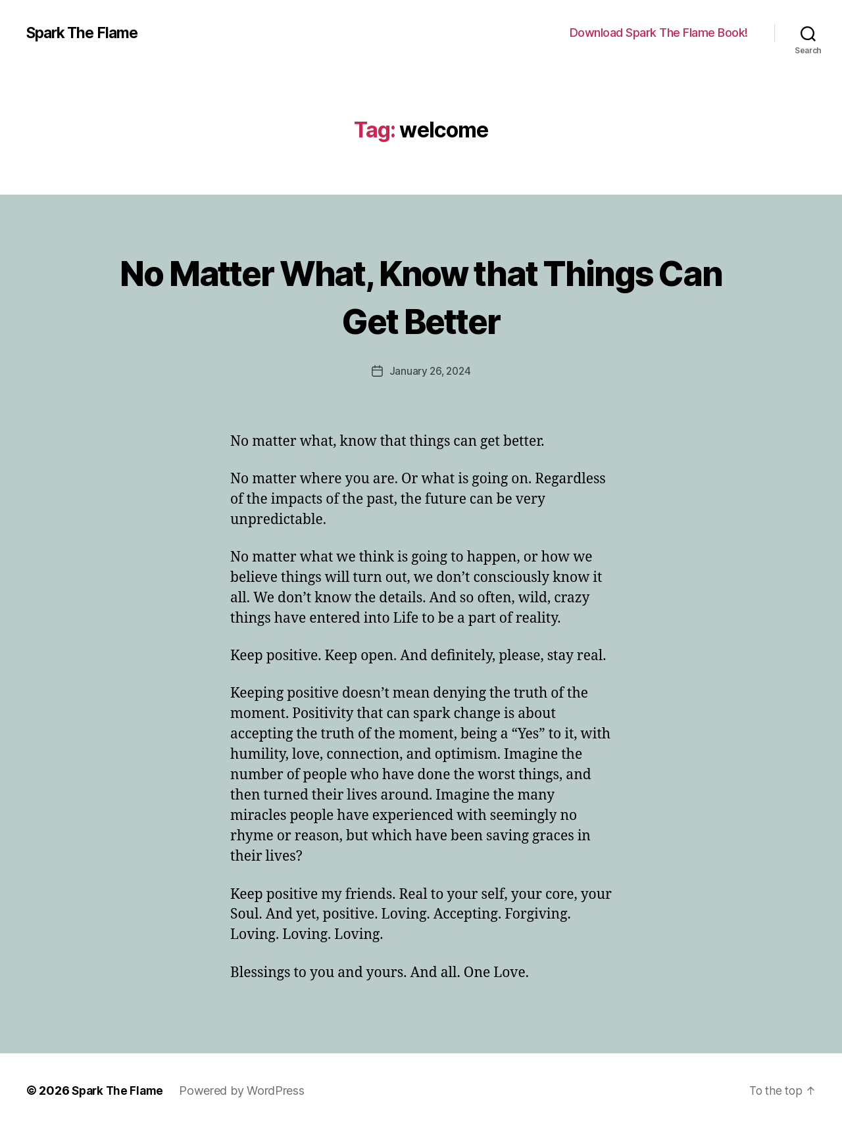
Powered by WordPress (246, 1090)
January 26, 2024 (429, 370)
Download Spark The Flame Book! (659, 32)
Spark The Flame (85, 33)
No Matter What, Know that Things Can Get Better (421, 294)
